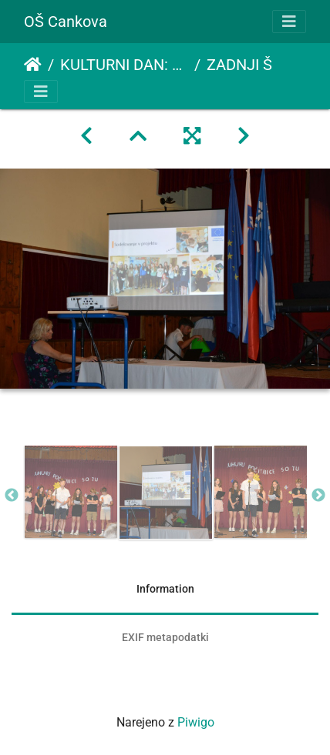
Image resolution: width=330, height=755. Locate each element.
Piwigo (195, 722)
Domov (33, 64)
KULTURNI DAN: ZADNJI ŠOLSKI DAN (124, 64)
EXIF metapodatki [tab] (165, 637)
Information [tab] (165, 589)
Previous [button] (11, 495)
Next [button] (318, 495)
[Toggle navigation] (289, 21)
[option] (70, 492)
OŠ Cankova (65, 21)
